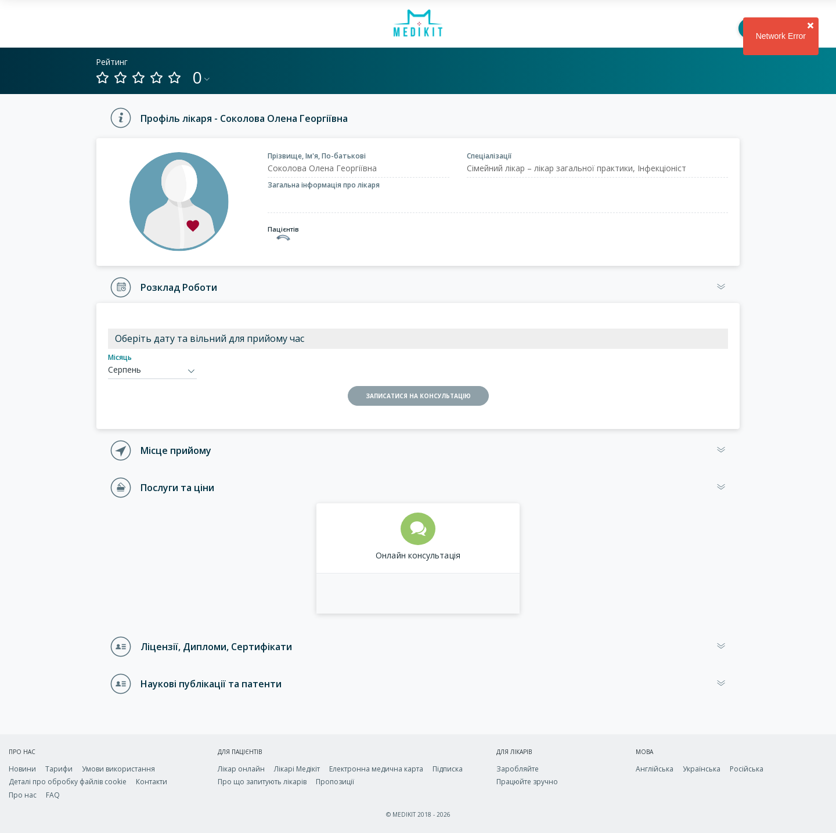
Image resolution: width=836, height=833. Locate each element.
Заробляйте (517, 769)
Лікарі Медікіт (297, 769)
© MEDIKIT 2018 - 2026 (418, 814)
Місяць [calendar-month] (120, 357)
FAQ (53, 795)
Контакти (151, 782)
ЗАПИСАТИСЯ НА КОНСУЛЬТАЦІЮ (418, 396)
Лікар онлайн (241, 769)
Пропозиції (335, 782)
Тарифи (59, 769)
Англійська (654, 769)
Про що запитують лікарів (262, 782)
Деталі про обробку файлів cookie (68, 782)
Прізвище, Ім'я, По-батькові (317, 156)
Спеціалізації (489, 156)
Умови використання (118, 769)
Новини (22, 769)
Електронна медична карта (376, 769)
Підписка (448, 769)
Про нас (23, 795)
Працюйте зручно (527, 782)
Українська (701, 769)
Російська (746, 769)
